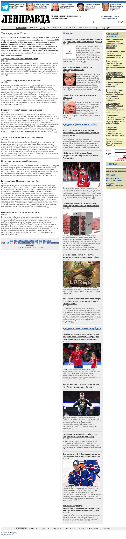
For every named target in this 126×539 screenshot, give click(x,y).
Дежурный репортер (112, 34)
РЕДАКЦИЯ (106, 28)
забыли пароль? (120, 160)
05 (27, 247)
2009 (32, 243)
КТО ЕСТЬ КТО (70, 28)
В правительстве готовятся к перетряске (20, 212)
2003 (57, 243)
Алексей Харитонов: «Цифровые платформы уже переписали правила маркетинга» (81, 132)
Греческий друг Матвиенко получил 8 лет (20, 181)
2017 (49, 241)
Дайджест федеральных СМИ (80, 124)
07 (31, 247)
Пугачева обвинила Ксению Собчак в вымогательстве (41, 6)
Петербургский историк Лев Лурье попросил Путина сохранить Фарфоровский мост (115, 54)
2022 (28, 241)
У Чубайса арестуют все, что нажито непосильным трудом (92, 7)
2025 (16, 241)
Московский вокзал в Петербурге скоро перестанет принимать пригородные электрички (115, 44)
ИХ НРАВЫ (57, 28)
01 (18, 247)
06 (29, 247)
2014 (11, 243)
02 (20, 247)
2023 (24, 241)
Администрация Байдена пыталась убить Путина (66, 6)
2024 (20, 241)
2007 (40, 243)
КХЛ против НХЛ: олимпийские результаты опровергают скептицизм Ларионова (80, 155)
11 (39, 247)
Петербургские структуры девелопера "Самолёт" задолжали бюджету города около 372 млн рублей (115, 119)
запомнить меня (114, 157)
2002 (28, 245)
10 (37, 247)
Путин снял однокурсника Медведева (19, 161)
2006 (44, 243)
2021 (32, 241)
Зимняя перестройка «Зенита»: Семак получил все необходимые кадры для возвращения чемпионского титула (81, 336)
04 (25, 247)
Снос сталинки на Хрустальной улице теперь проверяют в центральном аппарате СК (115, 65)
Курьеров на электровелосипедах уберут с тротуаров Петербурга (114, 142)
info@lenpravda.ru (110, 18)
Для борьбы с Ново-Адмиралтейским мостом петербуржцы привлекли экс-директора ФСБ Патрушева (115, 95)
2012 (20, 243)
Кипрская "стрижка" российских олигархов (21, 110)
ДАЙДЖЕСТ (45, 28)
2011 (24, 243)
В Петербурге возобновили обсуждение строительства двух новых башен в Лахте (115, 131)
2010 (28, 243)
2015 (7, 243)
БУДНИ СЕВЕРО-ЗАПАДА (88, 28)
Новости (68, 33)
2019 (40, 241)
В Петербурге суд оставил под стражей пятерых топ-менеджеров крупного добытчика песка (115, 108)
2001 (32, 245)
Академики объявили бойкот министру (19, 59)
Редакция (111, 164)
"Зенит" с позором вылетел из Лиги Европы (22, 137)
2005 (49, 243)
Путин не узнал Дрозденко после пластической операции (116, 7)
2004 (53, 243)
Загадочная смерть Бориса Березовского (20, 80)
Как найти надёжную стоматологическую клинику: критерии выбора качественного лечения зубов (81, 507)
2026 (11, 241)
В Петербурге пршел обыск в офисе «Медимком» (114, 84)
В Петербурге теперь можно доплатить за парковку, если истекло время (115, 76)
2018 (44, 241)
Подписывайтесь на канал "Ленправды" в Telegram (17, 6)
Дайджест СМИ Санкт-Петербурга (82, 328)
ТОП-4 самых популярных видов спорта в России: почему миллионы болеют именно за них (82, 301)
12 (42, 247)
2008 (36, 243)
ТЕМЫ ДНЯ (21, 28)
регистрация (122, 158)
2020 (36, 241)
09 (35, 247)
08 (33, 247)
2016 (3, 243)
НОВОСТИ (33, 28)
